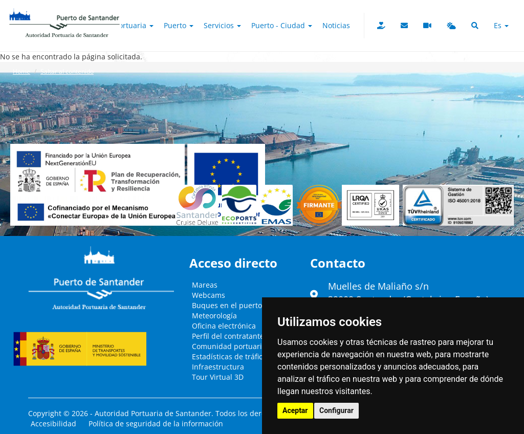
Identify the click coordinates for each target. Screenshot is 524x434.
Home (21, 71)
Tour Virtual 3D (218, 377)
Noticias (336, 25)
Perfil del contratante (228, 336)
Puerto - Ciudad (281, 25)
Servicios (222, 25)
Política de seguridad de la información (156, 423)
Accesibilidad (53, 423)
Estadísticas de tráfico (229, 356)
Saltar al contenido (67, 71)
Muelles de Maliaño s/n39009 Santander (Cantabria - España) (408, 293)
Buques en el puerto (227, 305)
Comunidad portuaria (229, 346)
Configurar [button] (336, 410)
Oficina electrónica (224, 326)
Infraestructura (218, 367)
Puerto (178, 25)
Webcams (208, 295)
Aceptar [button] (295, 410)
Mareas (204, 285)
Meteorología (214, 315)
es (501, 25)
